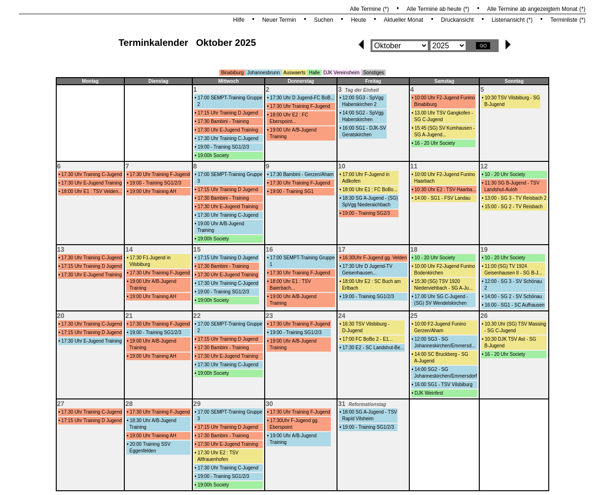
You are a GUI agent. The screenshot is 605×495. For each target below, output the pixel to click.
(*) (386, 9)
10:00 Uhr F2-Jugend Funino (445, 97)
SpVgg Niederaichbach (366, 204)
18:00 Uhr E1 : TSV (290, 281)
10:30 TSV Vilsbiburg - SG (512, 97)
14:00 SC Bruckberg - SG (441, 354)
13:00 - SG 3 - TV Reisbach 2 (515, 198)
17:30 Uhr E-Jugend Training (228, 130)
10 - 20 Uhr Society (504, 174)
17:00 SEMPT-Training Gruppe (230, 97)
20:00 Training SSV (150, 444)
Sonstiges (373, 72)
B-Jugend (494, 104)
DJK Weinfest (429, 393)
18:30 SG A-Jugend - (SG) (370, 198)
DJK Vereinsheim (341, 72)
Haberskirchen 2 (359, 104)
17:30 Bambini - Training (223, 121)
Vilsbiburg (140, 264)
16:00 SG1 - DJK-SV (364, 128)
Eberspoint (281, 427)
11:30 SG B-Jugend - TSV (511, 183)
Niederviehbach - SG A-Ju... (443, 288)
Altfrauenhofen (212, 459)
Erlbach (350, 288)
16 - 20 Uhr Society (435, 143)
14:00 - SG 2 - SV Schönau (513, 296)
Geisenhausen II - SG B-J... (513, 272)
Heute (358, 20)
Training (278, 136)
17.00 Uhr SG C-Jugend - (441, 296)
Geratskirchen (357, 134)
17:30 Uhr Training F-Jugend (300, 106)
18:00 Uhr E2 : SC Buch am (372, 281)
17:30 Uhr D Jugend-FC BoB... (302, 97)
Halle (314, 72)
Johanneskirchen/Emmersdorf (445, 376)
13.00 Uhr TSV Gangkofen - (444, 112)
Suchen (323, 20)
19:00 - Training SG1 (291, 191)
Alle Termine (365, 9)
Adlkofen (351, 181)
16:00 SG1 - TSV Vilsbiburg (443, 384)
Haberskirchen (357, 119)
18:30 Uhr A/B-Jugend (153, 420)
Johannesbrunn (263, 72)
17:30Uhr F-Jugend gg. (294, 420)
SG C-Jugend (428, 119)
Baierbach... (282, 288)
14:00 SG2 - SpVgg (363, 112)
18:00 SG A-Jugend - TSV (370, 412)
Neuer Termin (279, 20)
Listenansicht (508, 20)
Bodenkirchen (428, 272)
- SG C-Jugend (500, 330)
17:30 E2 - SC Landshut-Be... (374, 347)
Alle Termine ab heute (433, 9)
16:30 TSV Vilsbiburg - (366, 324)
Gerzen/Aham (428, 330)
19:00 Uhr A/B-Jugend (293, 130)
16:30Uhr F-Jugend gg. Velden (375, 257)
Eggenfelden (143, 450)
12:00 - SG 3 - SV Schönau (513, 281)
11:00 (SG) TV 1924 (505, 266)
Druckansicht (457, 20)
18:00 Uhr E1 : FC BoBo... (370, 189)
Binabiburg (232, 72)
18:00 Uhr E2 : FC (289, 114)
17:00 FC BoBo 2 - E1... (368, 339)
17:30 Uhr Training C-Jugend (228, 138)
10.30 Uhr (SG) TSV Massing (515, 324)
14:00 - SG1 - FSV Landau (442, 198)
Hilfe (238, 20)
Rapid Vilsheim (358, 418)
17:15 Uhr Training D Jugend (228, 112)
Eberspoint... (283, 121)
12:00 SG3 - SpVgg (363, 97)
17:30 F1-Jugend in (150, 257)
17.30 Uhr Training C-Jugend (91, 174)
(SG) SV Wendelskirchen (440, 303)
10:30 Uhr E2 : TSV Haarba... (445, 189)
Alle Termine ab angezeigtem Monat (532, 9)
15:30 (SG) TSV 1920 (437, 281)
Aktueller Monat (403, 20)
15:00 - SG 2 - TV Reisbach (513, 206)
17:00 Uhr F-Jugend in (366, 174)
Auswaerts (295, 72)
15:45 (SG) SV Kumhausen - (445, 128)
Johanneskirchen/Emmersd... (444, 345)
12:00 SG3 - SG (431, 339)
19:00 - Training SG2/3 (366, 213)
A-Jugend (424, 360)
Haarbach (424, 181)
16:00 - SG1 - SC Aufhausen (514, 305)
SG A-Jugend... (430, 134)
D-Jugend (352, 330)
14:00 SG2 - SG (431, 369)
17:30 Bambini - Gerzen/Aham (302, 174)
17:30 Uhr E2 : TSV (218, 452)
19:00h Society (213, 155)
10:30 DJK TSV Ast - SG (510, 339)
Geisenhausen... (359, 272)
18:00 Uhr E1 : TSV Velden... (91, 191)
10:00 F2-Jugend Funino (440, 324)
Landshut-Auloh (501, 189)
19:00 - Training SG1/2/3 (223, 147)
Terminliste (563, 20)
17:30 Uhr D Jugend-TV (368, 266)
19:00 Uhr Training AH (153, 191)
